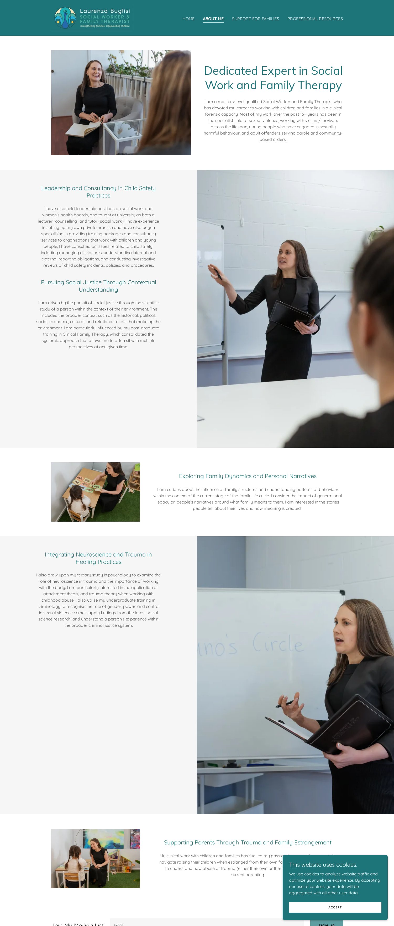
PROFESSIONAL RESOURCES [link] (315, 18)
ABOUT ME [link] (213, 18)
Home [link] (188, 18)
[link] (92, 17)
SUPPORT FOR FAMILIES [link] (255, 18)
